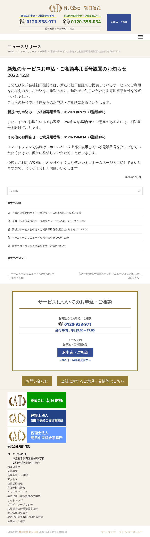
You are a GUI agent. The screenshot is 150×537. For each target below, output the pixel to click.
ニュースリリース (17, 491)
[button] (140, 36)
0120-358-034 (86, 21)
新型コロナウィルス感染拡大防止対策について (38, 246)
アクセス (12, 478)
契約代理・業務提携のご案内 (23, 495)
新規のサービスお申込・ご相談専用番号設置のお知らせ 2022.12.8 (50, 229)
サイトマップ (15, 499)
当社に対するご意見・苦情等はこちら (92, 381)
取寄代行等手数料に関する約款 (25, 516)
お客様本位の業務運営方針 (22, 508)
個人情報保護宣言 (17, 512)
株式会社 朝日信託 (28, 531)
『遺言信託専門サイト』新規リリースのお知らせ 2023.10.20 (46, 213)
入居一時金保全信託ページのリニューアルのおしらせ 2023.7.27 (48, 221)
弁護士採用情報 (16, 487)
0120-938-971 (41, 21)
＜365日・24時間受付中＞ (75, 360)
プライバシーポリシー (20, 503)
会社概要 (12, 470)
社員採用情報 (15, 482)
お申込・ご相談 (119, 22)
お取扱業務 (13, 466)
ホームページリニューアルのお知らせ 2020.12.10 (40, 237)
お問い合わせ (37, 381)
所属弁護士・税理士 (18, 474)
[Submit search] (139, 191)
